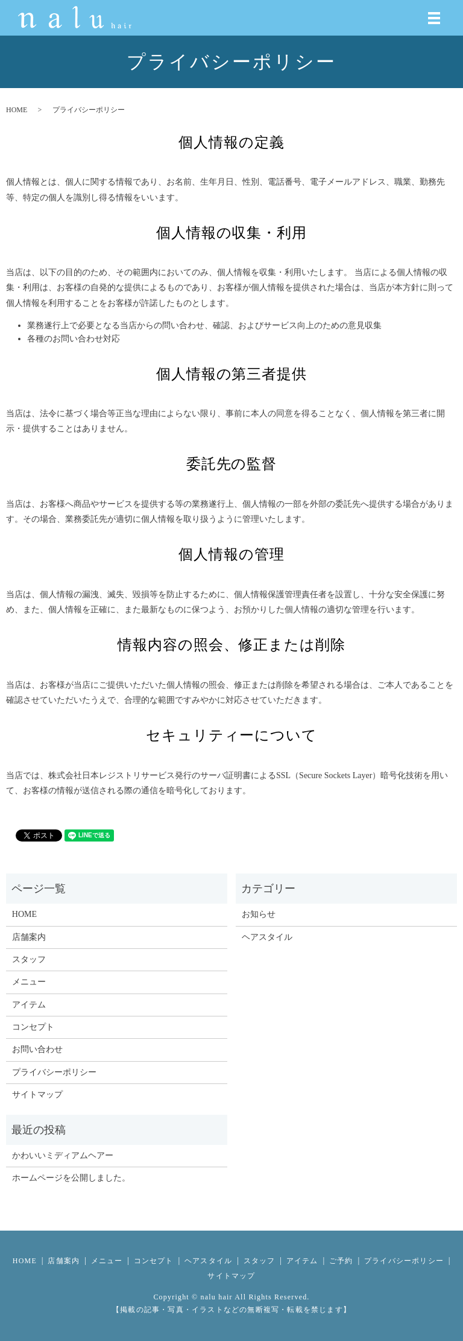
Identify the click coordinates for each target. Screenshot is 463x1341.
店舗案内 (29, 937)
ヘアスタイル (267, 937)
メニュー (29, 981)
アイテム (29, 1004)
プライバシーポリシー (54, 1072)
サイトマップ (37, 1094)
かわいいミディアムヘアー (62, 1155)
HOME (16, 110)
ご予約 (341, 1261)
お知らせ (259, 914)
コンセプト (33, 1027)
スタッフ (29, 959)
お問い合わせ (37, 1049)
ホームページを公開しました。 (71, 1177)
